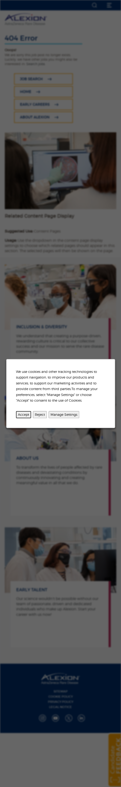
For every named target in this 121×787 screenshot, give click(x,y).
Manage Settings (64, 414)
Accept (23, 414)
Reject (40, 414)
